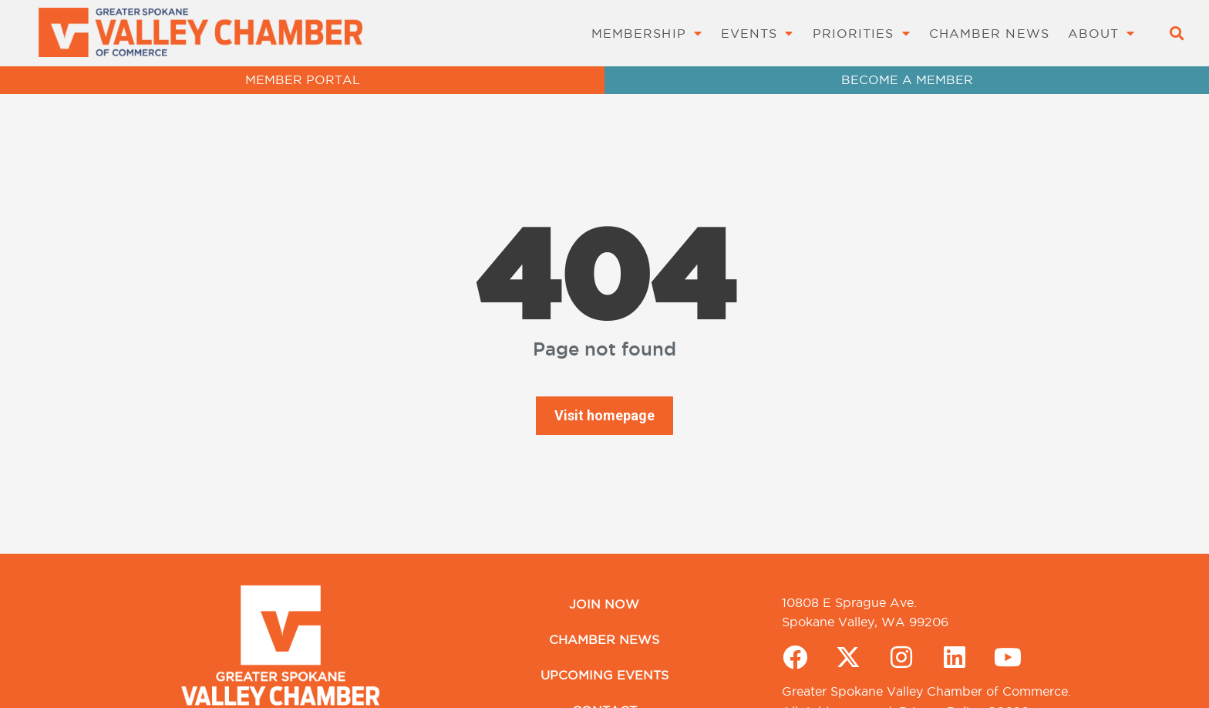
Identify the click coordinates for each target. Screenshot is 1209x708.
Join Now (604, 604)
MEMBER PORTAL (302, 79)
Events (757, 33)
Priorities (862, 33)
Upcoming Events (604, 675)
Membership (646, 33)
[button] (1176, 33)
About (1102, 33)
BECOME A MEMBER (907, 79)
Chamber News (989, 33)
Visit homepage (604, 415)
